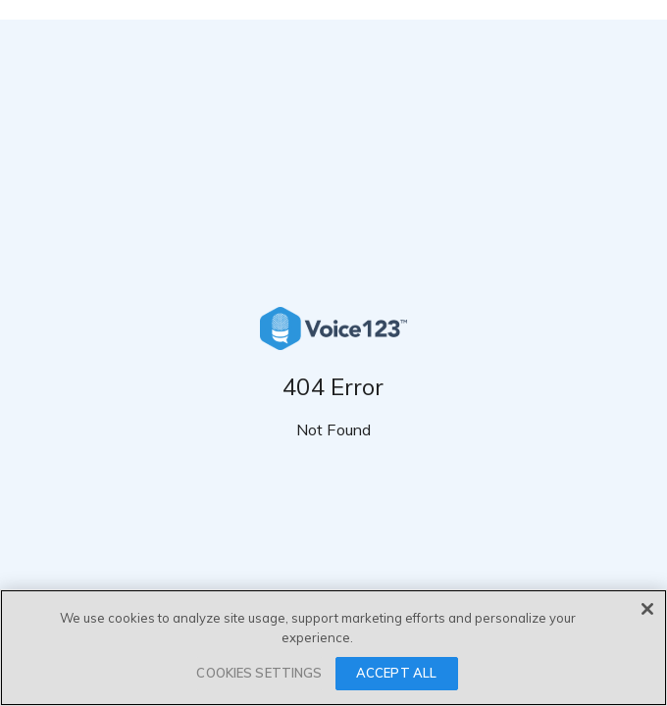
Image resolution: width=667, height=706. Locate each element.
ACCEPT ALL (396, 673)
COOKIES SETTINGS (259, 673)
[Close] (647, 609)
